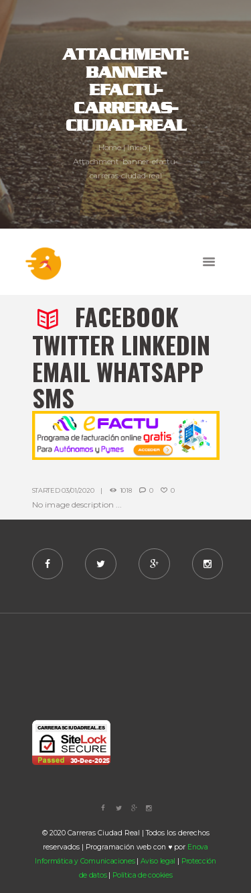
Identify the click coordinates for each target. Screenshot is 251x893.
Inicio (136, 146)
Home (109, 146)
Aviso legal (158, 861)
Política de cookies (142, 875)
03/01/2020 (78, 490)
